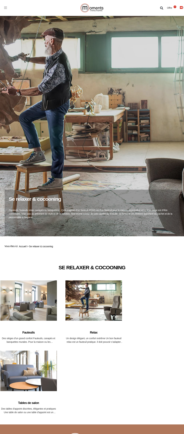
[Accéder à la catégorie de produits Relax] (93, 312)
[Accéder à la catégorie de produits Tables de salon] (28, 382)
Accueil (22, 246)
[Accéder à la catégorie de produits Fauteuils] (28, 312)
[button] (162, 8)
